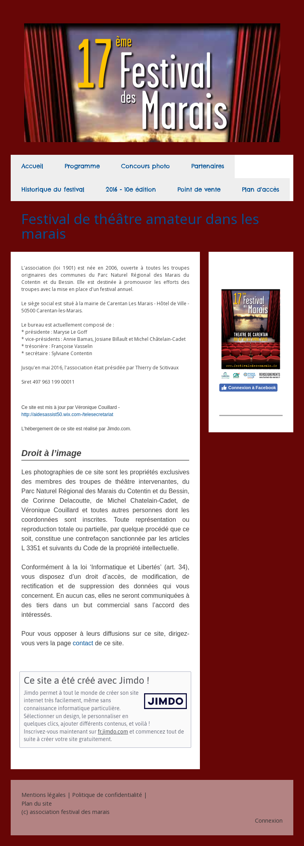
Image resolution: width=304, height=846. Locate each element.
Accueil (32, 166)
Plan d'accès (260, 189)
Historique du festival (52, 189)
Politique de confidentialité (107, 794)
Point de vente (198, 189)
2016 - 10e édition (131, 189)
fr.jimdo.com (113, 731)
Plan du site (36, 803)
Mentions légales (43, 794)
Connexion (269, 820)
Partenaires (207, 166)
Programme (82, 166)
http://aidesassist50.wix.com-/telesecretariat (67, 414)
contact (83, 643)
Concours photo (145, 166)
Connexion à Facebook (248, 387)
